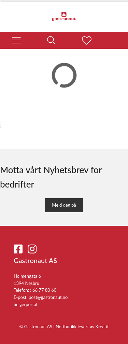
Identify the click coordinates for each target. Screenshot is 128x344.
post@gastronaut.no (48, 297)
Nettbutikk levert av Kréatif (82, 326)
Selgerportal (25, 304)
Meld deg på (64, 205)
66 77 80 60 (44, 290)
